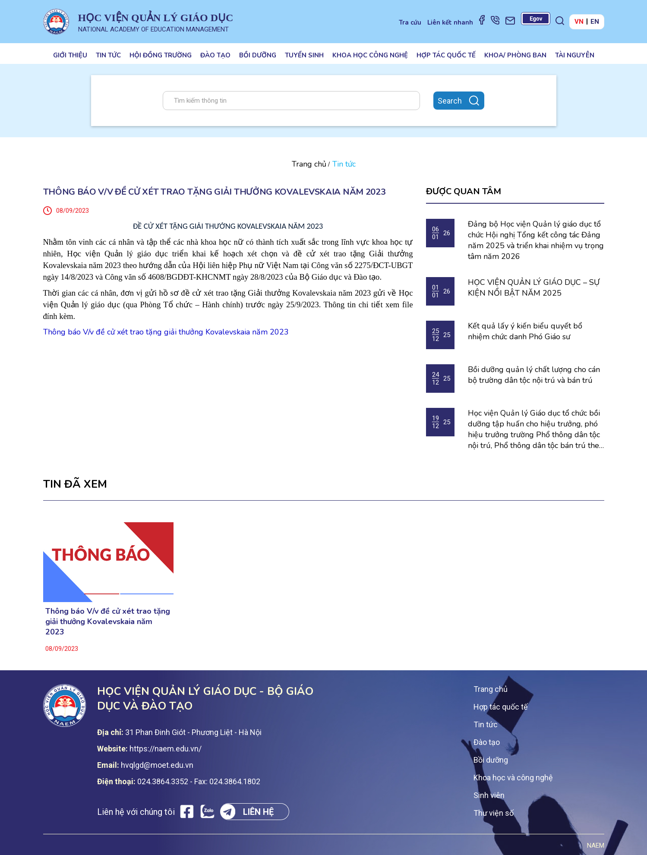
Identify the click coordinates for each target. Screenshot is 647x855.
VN (579, 21)
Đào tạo (215, 55)
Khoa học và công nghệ (513, 777)
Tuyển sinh (304, 55)
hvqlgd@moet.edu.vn (157, 765)
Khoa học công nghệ (370, 55)
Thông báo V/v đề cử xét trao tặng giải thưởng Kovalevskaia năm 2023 (107, 621)
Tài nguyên (574, 55)
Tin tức (108, 55)
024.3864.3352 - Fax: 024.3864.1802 (198, 781)
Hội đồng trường (160, 55)
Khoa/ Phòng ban (515, 55)
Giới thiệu (70, 55)
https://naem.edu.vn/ (165, 748)
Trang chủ (309, 164)
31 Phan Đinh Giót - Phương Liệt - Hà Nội (193, 732)
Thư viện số (493, 812)
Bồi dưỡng (257, 55)
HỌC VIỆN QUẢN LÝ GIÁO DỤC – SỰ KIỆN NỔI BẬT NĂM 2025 (534, 287)
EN (594, 21)
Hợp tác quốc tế (446, 55)
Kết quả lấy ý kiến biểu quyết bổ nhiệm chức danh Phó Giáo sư (525, 331)
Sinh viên (489, 795)
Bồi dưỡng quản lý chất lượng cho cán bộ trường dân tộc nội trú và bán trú (534, 374)
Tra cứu (410, 22)
